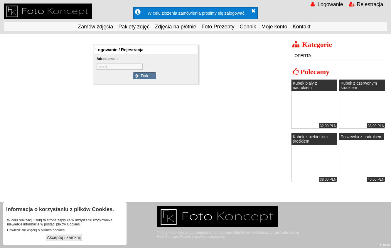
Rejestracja (365, 4)
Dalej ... (144, 75)
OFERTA (302, 55)
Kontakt (302, 27)
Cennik (248, 27)
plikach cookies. (53, 230)
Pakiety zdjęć (133, 27)
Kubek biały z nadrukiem (305, 85)
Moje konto (274, 27)
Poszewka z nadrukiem (361, 137)
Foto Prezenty (217, 27)
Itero (384, 245)
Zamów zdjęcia (95, 27)
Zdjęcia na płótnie (175, 27)
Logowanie (326, 4)
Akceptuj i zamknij (64, 237)
